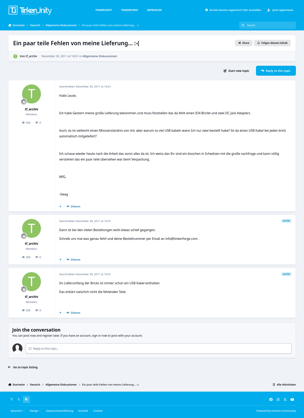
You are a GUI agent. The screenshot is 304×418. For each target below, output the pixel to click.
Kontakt (83, 411)
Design (35, 411)
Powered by (276, 411)
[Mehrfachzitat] (60, 206)
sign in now (99, 335)
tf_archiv (31, 56)
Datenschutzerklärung (59, 411)
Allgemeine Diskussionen (99, 56)
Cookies (98, 411)
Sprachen (18, 411)
